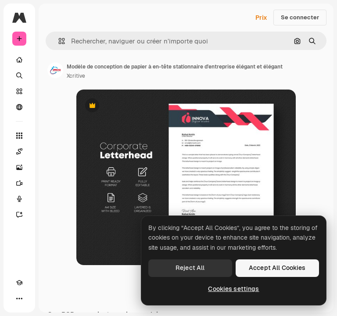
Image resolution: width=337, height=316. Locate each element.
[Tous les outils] (19, 136)
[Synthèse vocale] (19, 199)
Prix (261, 18)
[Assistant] (19, 215)
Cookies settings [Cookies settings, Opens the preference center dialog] (233, 289)
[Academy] (19, 283)
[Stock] (19, 91)
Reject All (190, 268)
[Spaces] (19, 151)
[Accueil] (19, 60)
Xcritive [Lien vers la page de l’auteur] (76, 75)
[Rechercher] (19, 75)
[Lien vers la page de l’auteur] (55, 70)
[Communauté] (19, 107)
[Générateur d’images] (19, 167)
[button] (58, 41)
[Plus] (19, 298)
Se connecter (300, 17)
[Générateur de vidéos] (19, 183)
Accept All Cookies (277, 268)
